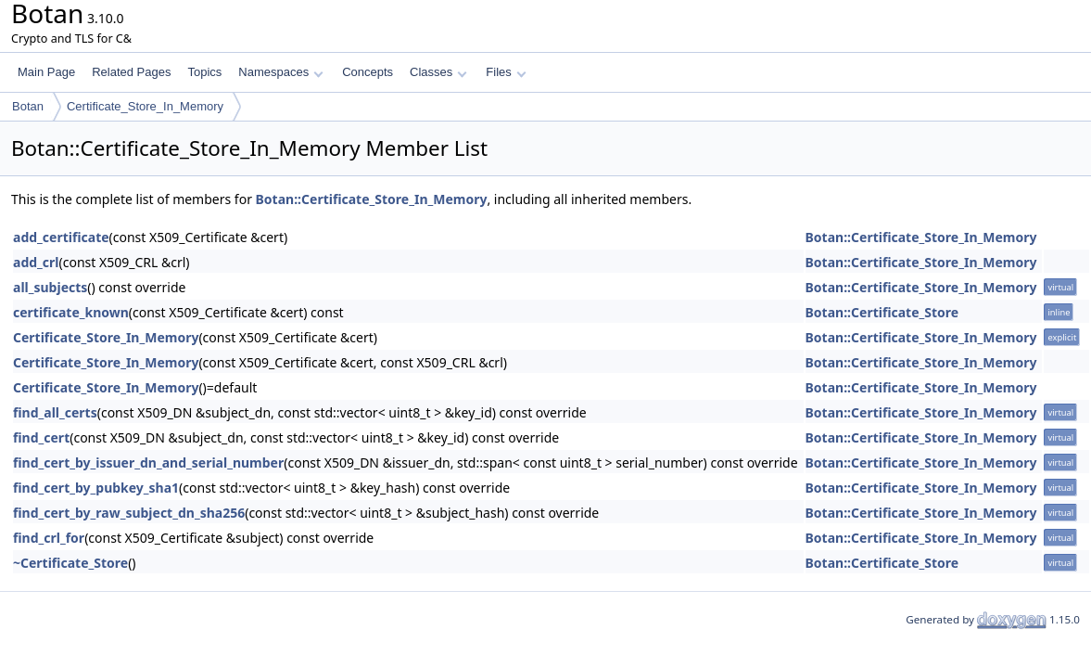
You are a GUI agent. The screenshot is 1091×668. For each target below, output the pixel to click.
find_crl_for (48, 537)
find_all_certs (55, 412)
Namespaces (280, 72)
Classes (438, 72)
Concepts (367, 72)
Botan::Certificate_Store (882, 312)
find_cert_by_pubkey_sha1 (96, 487)
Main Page (46, 72)
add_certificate (61, 237)
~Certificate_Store (70, 563)
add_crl (36, 262)
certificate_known (71, 312)
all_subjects (50, 287)
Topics (204, 72)
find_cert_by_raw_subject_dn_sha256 (129, 512)
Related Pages (131, 72)
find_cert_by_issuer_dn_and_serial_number (148, 462)
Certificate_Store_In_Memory (145, 106)
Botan (28, 106)
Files (506, 72)
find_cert (41, 437)
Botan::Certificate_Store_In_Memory (372, 199)
